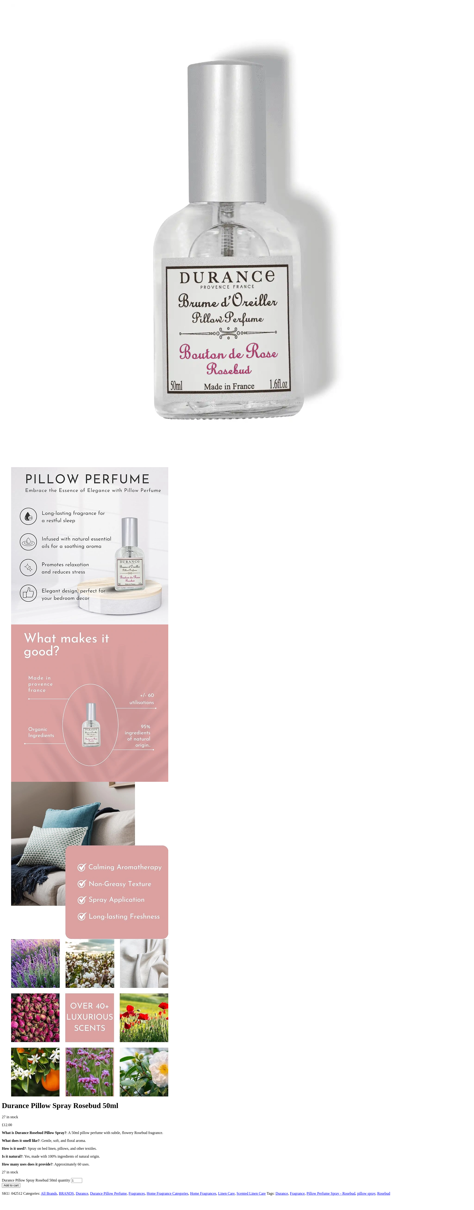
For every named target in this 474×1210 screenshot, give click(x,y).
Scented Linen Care (251, 1193)
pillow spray (366, 1193)
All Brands (49, 1193)
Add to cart (11, 1185)
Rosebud (383, 1193)
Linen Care (226, 1193)
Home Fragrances (203, 1193)
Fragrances (137, 1193)
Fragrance (297, 1193)
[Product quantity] (76, 1180)
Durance (82, 1193)
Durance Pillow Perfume (108, 1193)
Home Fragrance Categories (167, 1193)
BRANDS (66, 1193)
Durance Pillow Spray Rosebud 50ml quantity (36, 1180)
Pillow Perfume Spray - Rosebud (330, 1193)
